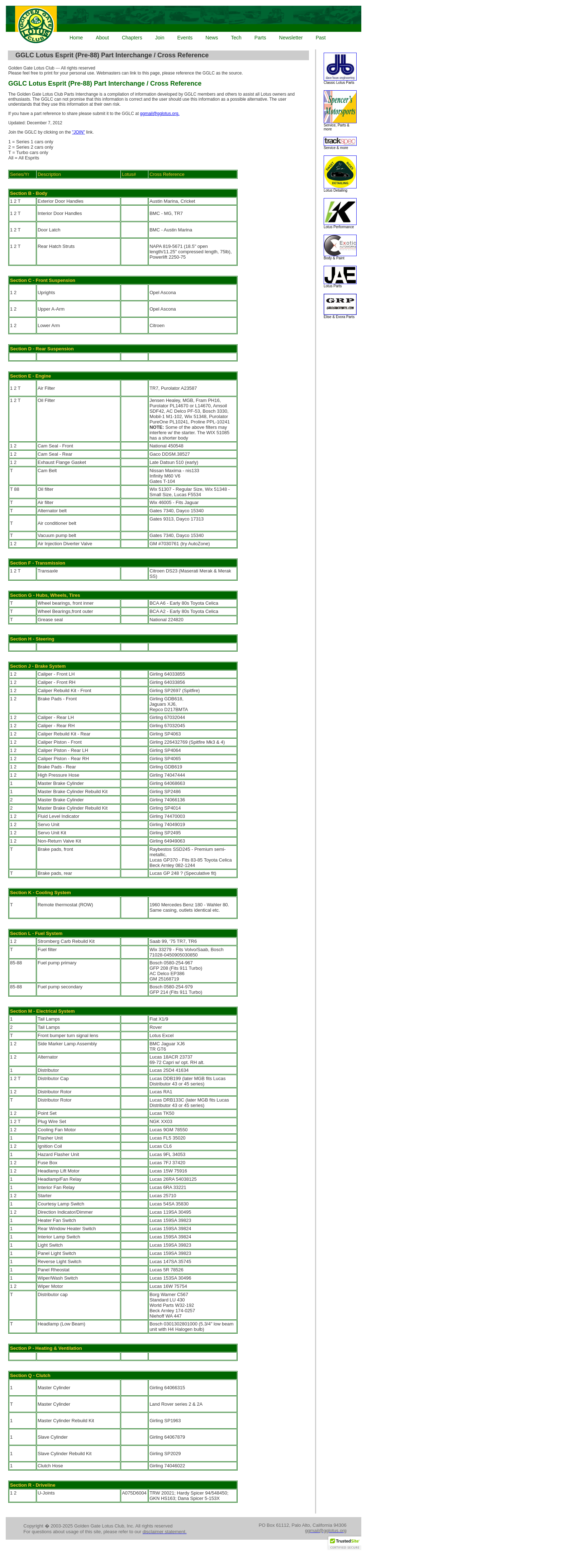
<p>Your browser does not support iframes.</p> (182, 25)
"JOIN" (78, 132)
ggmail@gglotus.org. (160, 113)
